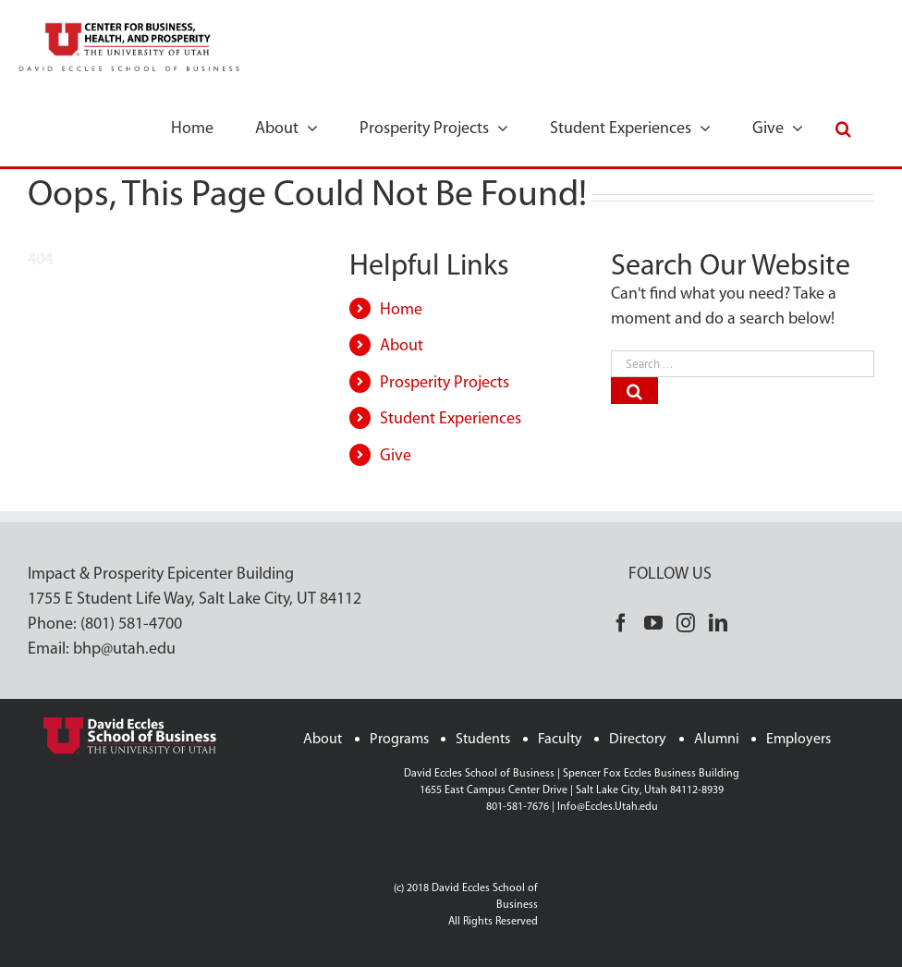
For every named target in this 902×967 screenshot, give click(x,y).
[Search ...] (742, 363)
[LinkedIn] (718, 623)
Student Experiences (450, 419)
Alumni (716, 739)
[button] (843, 127)
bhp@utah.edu (124, 649)
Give (395, 456)
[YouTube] (653, 623)
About (401, 346)
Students (483, 739)
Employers (798, 739)
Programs (399, 739)
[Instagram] (685, 623)
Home (401, 310)
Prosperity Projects (444, 383)
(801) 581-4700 (131, 624)
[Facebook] (621, 623)
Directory (637, 739)
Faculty (560, 739)
